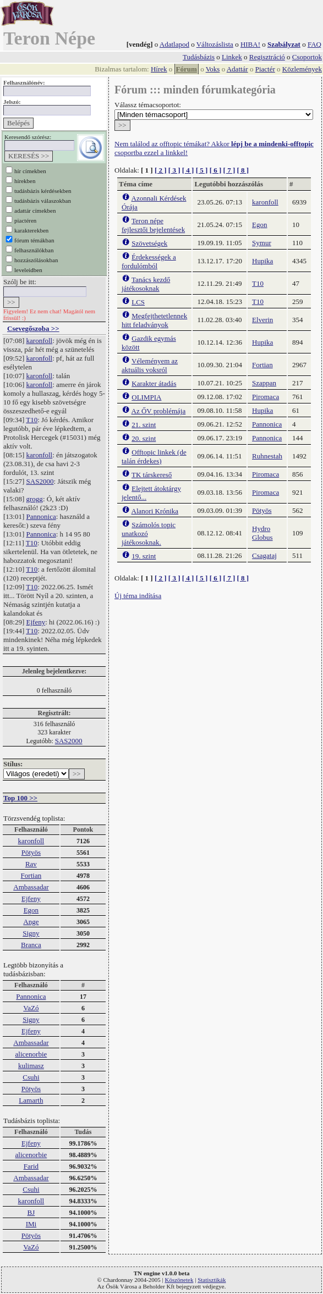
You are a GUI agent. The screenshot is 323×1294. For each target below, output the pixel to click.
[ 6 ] (216, 170)
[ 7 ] (229, 170)
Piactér (265, 69)
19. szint (144, 556)
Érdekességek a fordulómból (149, 261)
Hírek (159, 69)
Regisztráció (267, 57)
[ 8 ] (243, 170)
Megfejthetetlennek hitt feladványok (154, 320)
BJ (31, 1212)
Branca (31, 945)
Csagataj (264, 555)
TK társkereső (152, 475)
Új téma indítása (137, 595)
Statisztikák (212, 1279)
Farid (31, 1166)
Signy (31, 933)
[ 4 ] (188, 170)
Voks (213, 69)
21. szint (144, 425)
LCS (138, 302)
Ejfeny (36, 622)
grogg (34, 499)
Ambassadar (30, 887)
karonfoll (39, 340)
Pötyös (31, 852)
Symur (261, 243)
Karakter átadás (154, 383)
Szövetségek (149, 243)
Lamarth (31, 1100)
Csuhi (31, 1077)
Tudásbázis (199, 57)
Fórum (186, 69)
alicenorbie (31, 1054)
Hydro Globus (262, 532)
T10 (31, 420)
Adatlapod (174, 44)
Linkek (232, 57)
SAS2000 (40, 481)
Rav (31, 864)
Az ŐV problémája (159, 411)
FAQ (314, 44)
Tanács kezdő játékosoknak (146, 283)
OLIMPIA (146, 397)
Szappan (264, 383)
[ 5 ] (202, 170)
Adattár (237, 69)
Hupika (262, 261)
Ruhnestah (267, 456)
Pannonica (41, 516)
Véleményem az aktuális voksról (150, 365)
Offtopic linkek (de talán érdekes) (154, 456)
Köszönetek (179, 1279)
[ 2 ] (161, 170)
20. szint (144, 438)
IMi (31, 1224)
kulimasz (31, 1065)
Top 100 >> (20, 798)
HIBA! (250, 44)
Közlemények (302, 69)
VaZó (31, 1008)
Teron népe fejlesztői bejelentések (153, 225)
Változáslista (214, 44)
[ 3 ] (174, 170)
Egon (31, 910)
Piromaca (265, 396)
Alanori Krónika (155, 511)
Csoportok (307, 57)
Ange (31, 921)
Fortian (31, 875)
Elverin (262, 320)
